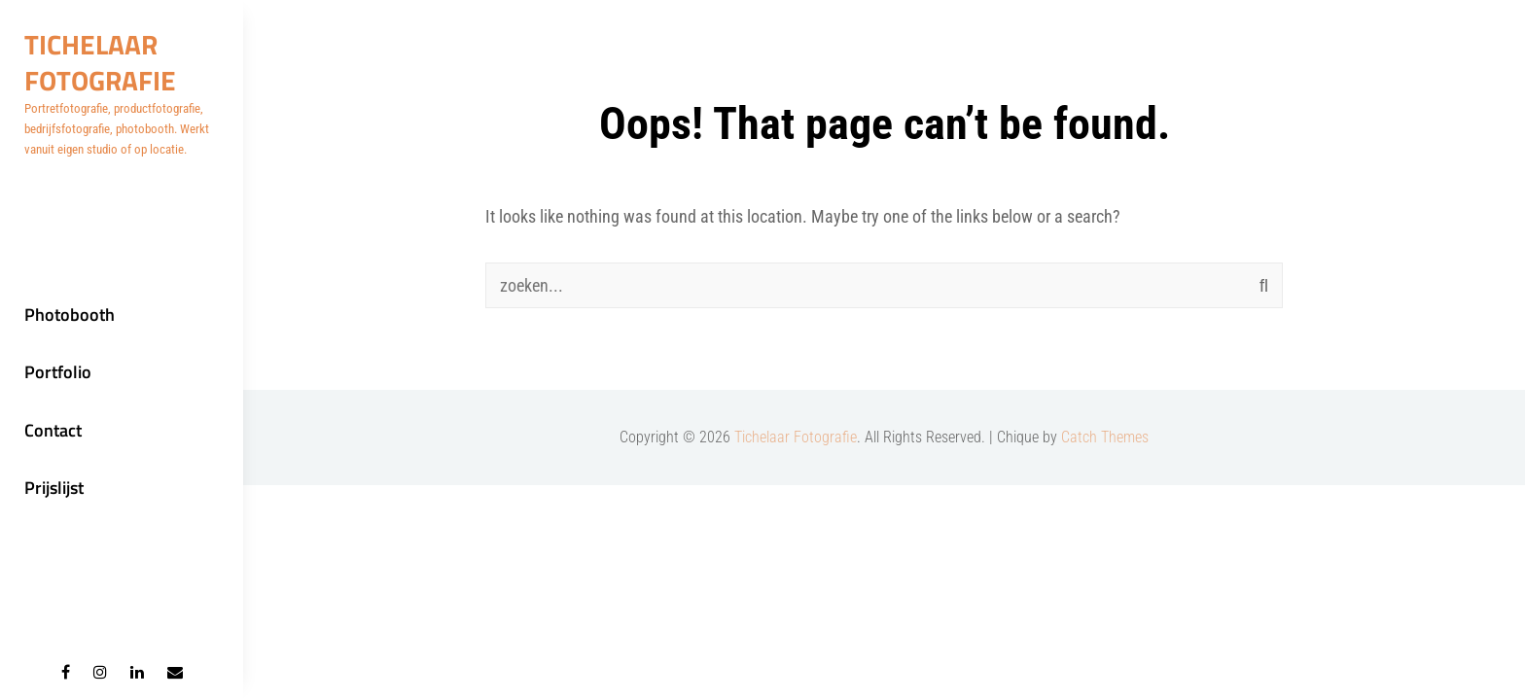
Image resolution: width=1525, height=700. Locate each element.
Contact (53, 430)
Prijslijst (54, 487)
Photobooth (69, 314)
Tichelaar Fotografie (100, 62)
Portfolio (57, 372)
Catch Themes (1105, 437)
